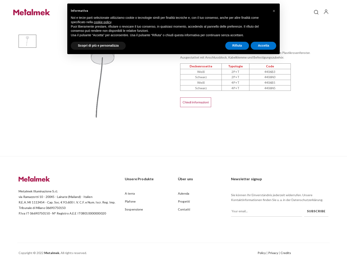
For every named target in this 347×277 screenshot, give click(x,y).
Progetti (184, 215)
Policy (262, 267)
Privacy (273, 267)
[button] (274, 10)
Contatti (184, 223)
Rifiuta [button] (237, 45)
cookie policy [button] (102, 22)
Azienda (183, 207)
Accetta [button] (263, 45)
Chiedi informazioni (196, 116)
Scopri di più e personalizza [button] (98, 45)
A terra (130, 207)
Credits (286, 267)
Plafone (130, 215)
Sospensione (134, 223)
